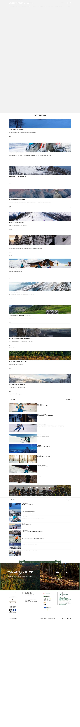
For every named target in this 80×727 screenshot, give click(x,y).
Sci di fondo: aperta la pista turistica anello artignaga (32, 531)
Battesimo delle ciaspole (43, 436)
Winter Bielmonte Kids (42, 405)
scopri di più (59, 579)
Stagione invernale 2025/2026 (16, 222)
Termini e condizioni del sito (30, 599)
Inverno (10, 229)
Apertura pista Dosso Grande (16, 129)
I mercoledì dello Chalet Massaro (45, 415)
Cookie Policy (27, 600)
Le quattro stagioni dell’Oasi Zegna (18, 361)
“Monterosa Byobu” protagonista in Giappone (20, 315)
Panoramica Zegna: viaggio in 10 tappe (18, 292)
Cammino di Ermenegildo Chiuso (17, 199)
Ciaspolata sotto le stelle (43, 446)
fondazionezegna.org (13, 618)
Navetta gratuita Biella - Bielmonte (17, 176)
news (10, 136)
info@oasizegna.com (62, 604)
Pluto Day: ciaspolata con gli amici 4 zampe (47, 477)
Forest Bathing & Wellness (43, 456)
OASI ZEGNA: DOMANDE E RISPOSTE (17, 384)
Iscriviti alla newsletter (16, 593)
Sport (10, 345)
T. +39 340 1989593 (43, 618)
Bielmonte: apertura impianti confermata (29, 544)
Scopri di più (40, 492)
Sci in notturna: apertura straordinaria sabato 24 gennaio (33, 538)
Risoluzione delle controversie (31, 601)
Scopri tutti (68, 399)
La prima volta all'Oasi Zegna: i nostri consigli (20, 338)
